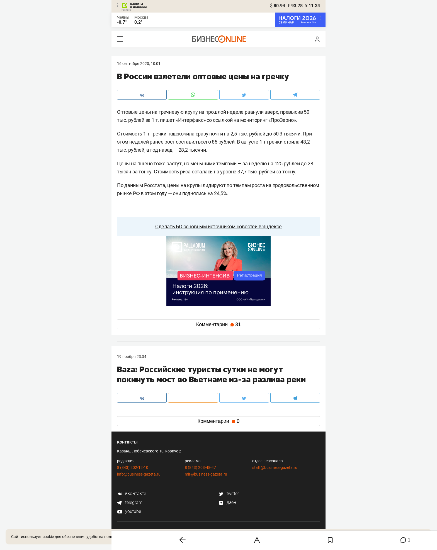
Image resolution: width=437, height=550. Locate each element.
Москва (141, 17)
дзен (227, 502)
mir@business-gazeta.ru (206, 474)
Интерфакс (190, 120)
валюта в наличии (138, 5)
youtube (129, 511)
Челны (123, 17)
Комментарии (218, 324)
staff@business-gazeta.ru (274, 467)
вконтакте (131, 493)
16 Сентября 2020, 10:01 (139, 63)
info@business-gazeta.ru (139, 474)
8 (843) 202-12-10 (132, 467)
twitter (229, 493)
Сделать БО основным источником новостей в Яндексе (218, 226)
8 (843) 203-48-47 (200, 467)
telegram (129, 502)
